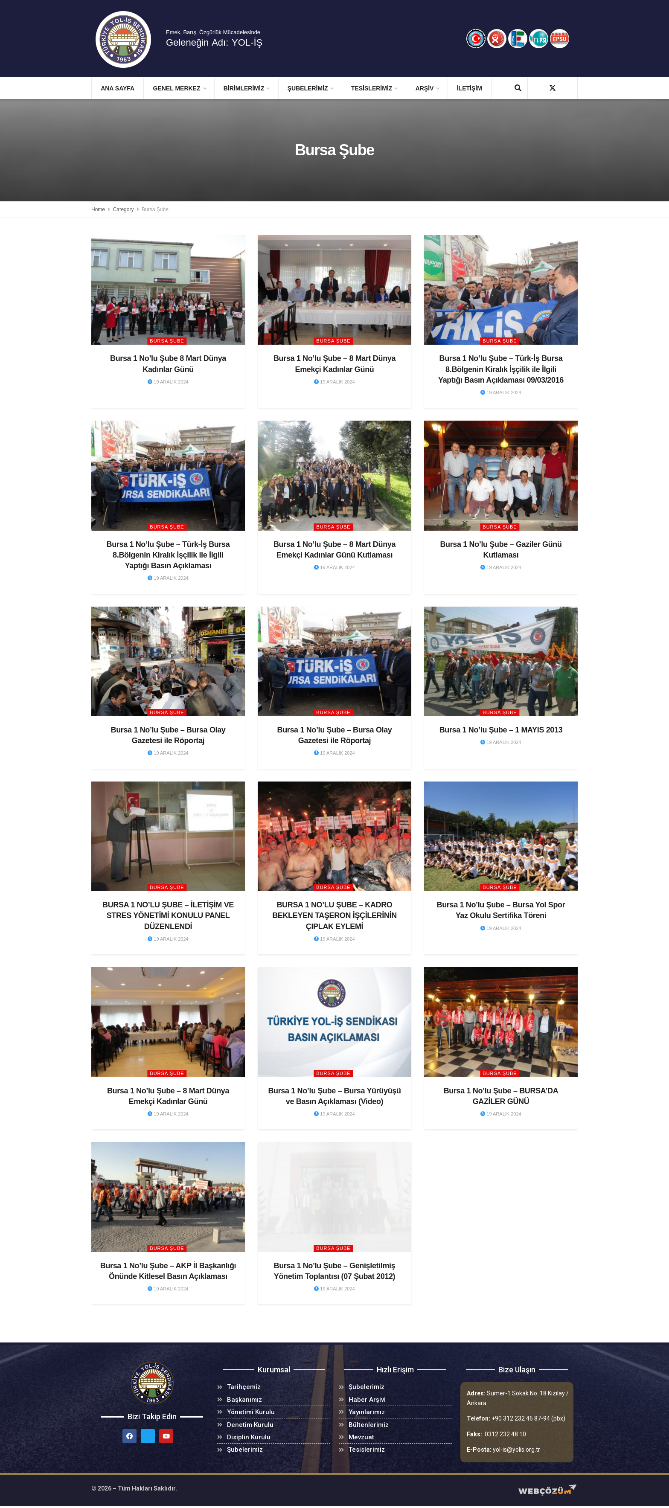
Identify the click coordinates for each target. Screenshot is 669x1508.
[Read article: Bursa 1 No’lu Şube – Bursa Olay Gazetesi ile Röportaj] (168, 661)
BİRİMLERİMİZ (244, 88)
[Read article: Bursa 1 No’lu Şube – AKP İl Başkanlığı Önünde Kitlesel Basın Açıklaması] (168, 1197)
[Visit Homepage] (129, 39)
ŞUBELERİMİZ (308, 88)
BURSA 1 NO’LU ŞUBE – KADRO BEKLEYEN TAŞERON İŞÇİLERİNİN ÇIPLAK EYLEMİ (334, 915)
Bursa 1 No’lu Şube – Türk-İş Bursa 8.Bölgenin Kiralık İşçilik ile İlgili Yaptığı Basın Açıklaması (168, 555)
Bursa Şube (155, 209)
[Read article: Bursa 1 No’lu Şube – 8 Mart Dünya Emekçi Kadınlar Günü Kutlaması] (334, 475)
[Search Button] (518, 88)
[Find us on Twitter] (552, 88)
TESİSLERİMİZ (371, 88)
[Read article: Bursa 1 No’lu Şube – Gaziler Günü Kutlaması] (501, 475)
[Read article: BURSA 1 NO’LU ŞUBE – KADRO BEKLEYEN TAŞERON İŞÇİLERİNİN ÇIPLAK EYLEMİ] (334, 836)
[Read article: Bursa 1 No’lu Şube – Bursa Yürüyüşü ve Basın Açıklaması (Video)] (334, 1022)
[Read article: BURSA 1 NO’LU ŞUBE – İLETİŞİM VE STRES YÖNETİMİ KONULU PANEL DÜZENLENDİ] (168, 836)
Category (123, 209)
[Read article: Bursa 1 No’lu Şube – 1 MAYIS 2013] (501, 661)
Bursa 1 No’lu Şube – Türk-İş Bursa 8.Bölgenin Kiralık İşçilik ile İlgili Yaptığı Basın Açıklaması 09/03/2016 (501, 369)
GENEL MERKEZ (177, 88)
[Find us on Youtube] (567, 88)
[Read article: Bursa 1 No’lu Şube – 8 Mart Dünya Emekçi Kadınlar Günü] (334, 290)
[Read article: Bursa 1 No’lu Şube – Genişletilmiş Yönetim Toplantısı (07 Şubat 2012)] (334, 1197)
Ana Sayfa (117, 88)
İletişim (469, 88)
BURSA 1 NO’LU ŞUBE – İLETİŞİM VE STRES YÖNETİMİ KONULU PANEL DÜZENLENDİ (168, 915)
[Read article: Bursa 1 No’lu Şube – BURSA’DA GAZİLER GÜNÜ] (501, 1022)
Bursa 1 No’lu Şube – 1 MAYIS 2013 (501, 730)
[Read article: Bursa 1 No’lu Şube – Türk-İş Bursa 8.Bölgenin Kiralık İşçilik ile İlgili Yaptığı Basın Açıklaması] (168, 475)
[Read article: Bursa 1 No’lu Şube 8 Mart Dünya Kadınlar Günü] (168, 290)
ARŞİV (425, 88)
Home (98, 209)
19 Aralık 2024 (168, 381)
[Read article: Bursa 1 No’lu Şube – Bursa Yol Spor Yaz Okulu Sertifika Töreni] (501, 836)
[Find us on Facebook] (537, 88)
